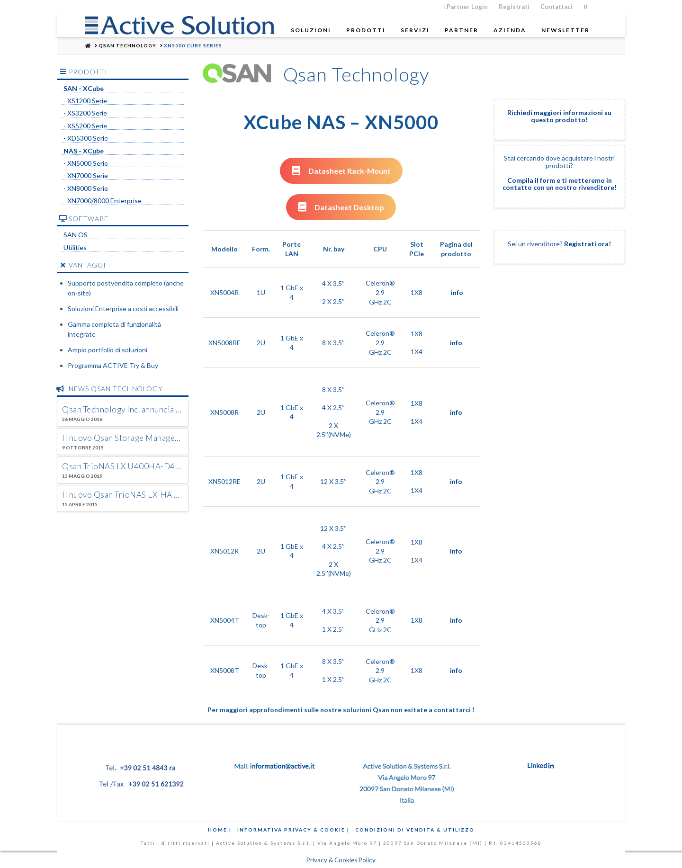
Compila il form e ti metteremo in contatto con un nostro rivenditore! (560, 183)
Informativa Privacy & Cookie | (293, 829)
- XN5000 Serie (85, 163)
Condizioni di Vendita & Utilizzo (415, 829)
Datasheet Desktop (341, 207)
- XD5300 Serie (85, 138)
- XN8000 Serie (85, 188)
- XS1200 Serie (85, 101)
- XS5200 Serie (85, 126)
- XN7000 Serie (85, 175)
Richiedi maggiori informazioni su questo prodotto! (559, 116)
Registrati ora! (587, 244)
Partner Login (466, 6)
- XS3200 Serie (85, 113)
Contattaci (556, 6)
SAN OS (75, 235)
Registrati (514, 6)
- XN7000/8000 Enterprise (102, 201)
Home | (220, 829)
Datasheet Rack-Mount (341, 170)
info (457, 292)
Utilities (75, 247)
